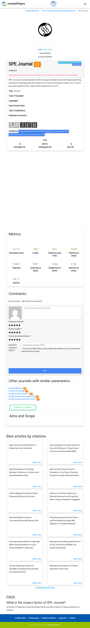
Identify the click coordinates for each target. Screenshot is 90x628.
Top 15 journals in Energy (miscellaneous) (59, 11)
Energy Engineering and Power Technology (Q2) (33, 131)
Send (45, 371)
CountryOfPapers (54, 625)
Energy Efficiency (17, 388)
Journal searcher (32, 11)
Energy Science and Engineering (24, 396)
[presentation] (45, 361)
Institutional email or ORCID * (13, 347)
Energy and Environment (21, 394)
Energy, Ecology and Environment (24, 399)
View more (37, 462)
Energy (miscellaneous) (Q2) (59, 131)
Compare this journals (22, 407)
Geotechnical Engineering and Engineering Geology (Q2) (27, 134)
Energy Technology (18, 391)
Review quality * (15, 329)
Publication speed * (16, 322)
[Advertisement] (45, 170)
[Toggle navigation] (85, 4)
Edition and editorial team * (20, 336)
